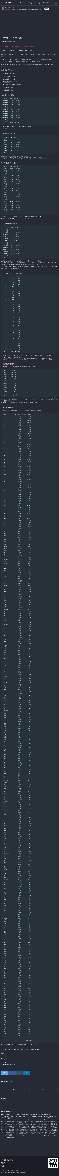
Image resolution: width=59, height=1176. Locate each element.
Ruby (26, 1069)
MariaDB (9, 1069)
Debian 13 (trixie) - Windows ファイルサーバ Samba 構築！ (7, 1126)
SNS (11, 1072)
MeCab (15, 1069)
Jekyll (18, 1172)
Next (43, 1099)
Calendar (45, 3)
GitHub (11, 1170)
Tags (38, 3)
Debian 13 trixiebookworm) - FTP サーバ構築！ (49, 1125)
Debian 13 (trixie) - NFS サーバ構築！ (36, 1125)
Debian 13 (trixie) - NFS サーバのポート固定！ (22, 1126)
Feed (18, 1170)
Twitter (31, 1069)
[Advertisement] (29, 24)
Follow (51, 8)
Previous (15, 1099)
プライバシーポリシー (5, 1168)
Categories (31, 3)
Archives (22, 3)
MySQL (21, 1069)
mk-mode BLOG (6, 3)
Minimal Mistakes (23, 1172)
